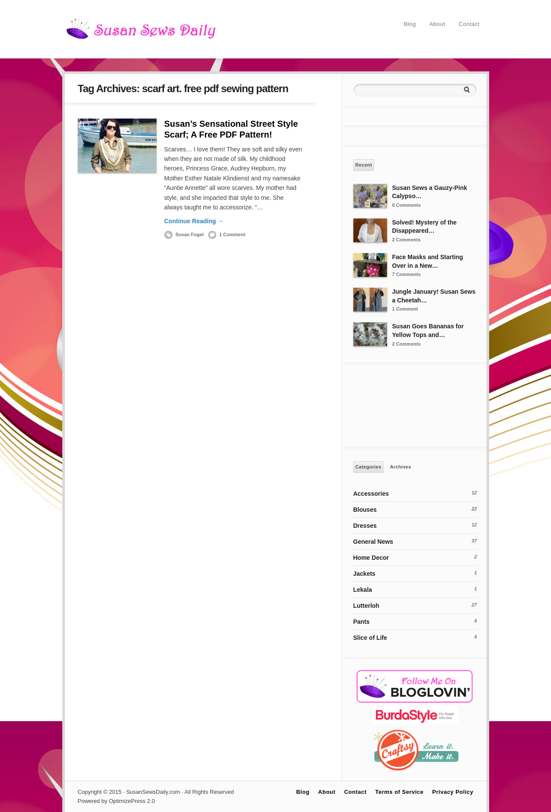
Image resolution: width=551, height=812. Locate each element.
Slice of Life (370, 637)
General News (373, 541)
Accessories (371, 493)
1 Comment (232, 234)
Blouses (365, 509)
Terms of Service (399, 792)
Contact (469, 24)
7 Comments (406, 274)
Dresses (365, 525)
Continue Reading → (194, 221)
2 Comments (406, 239)
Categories (368, 466)
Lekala (362, 589)
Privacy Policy (452, 792)
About (437, 24)
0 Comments (406, 205)
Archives (400, 466)
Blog (410, 24)
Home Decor (371, 557)
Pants (361, 621)
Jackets (364, 573)
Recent (364, 164)
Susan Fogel (190, 234)
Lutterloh (366, 605)
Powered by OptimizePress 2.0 (116, 801)
